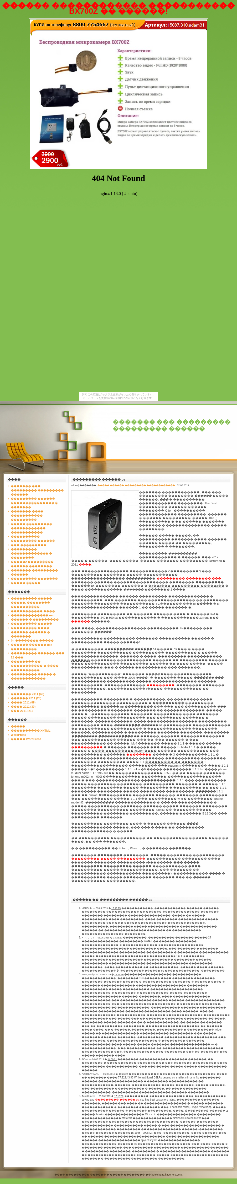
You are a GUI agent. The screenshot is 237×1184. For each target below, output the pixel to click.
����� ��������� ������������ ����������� (31, 528)
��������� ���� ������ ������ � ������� (30, 632)
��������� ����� (31, 623)
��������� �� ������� (174, 761)
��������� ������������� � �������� (31, 553)
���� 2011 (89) (23, 702)
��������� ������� (34, 578)
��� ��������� (28, 545)
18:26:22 (123, 1074)
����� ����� (25, 582)
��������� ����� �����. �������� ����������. (31, 602)
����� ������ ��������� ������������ (136, 485)
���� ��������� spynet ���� (124, 750)
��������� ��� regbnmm (155, 765)
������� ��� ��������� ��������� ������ (172, 425)
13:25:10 (117, 937)
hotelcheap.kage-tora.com (167, 1174)
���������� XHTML (30, 730)
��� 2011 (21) (22, 710)
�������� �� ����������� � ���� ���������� (35, 666)
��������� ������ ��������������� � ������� (34, 503)
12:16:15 (116, 908)
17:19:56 (119, 974)
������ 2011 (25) (26, 698)
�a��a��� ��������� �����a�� (186, 585)
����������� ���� (33, 611)
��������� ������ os (99, 479)
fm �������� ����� (32, 640)
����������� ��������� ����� (111, 681)
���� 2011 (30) (23, 706)
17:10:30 (118, 1096)
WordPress (18, 734)
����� (18, 726)
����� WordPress (26, 739)
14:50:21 (112, 1059)
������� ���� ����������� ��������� (27, 515)
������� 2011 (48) (27, 694)
